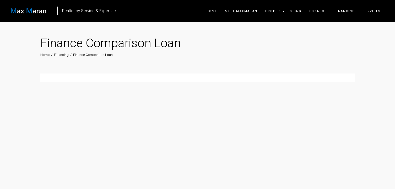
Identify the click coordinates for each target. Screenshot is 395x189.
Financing (61, 55)
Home (45, 55)
